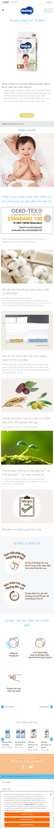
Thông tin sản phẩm (27, 130)
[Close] (50, 794)
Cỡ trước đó (9, 707)
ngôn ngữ (47, 10)
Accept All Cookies (27, 825)
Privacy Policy (29, 804)
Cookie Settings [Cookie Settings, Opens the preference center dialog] (27, 814)
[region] (27, 809)
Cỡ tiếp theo (44, 707)
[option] (6, 738)
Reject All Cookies (27, 819)
